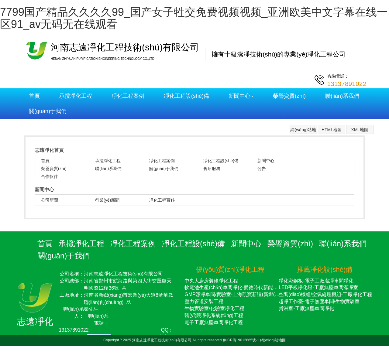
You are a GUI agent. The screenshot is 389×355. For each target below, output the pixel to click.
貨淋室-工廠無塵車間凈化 (306, 308)
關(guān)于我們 (48, 111)
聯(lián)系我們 (342, 96)
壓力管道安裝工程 (203, 301)
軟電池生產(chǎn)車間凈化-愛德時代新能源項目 (235, 287)
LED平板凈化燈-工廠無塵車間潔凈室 (318, 287)
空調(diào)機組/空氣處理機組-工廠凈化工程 (325, 294)
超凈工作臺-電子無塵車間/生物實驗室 (319, 301)
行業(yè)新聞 (107, 200)
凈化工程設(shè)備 (186, 96)
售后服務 (211, 168)
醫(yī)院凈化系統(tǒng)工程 (213, 315)
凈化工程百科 (162, 200)
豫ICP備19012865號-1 (241, 340)
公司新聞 (49, 200)
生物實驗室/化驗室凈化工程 (214, 308)
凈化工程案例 (128, 96)
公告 (261, 168)
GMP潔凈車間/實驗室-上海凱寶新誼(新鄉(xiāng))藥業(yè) (246, 294)
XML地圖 (360, 129)
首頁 (34, 96)
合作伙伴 (49, 176)
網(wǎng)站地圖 (303, 130)
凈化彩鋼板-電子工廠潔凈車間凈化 (316, 280)
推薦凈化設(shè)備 (324, 269)
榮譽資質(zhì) (289, 96)
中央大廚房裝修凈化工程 (211, 280)
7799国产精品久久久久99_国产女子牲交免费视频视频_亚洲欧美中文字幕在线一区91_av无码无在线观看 (194, 18)
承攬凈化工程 (75, 96)
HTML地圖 (332, 129)
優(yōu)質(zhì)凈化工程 (230, 269)
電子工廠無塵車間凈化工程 (213, 322)
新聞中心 (241, 96)
